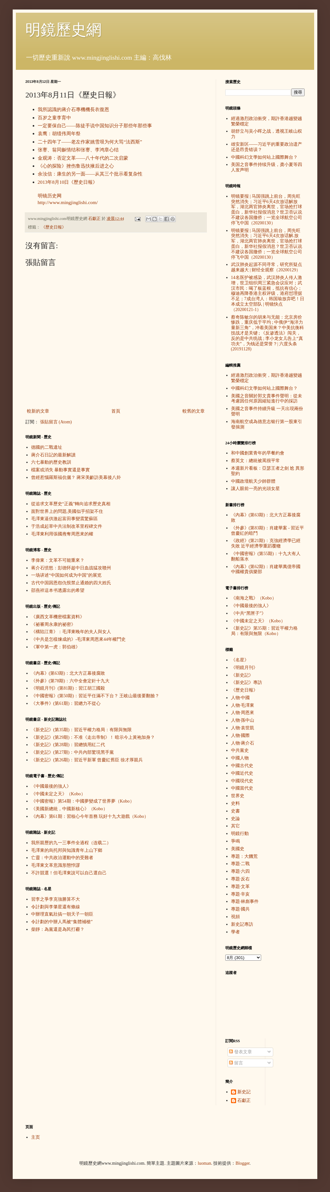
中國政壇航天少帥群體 (253, 481)
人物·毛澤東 (242, 705)
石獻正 (244, 1100)
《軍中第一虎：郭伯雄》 (55, 647)
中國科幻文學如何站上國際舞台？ (264, 157)
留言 (236, 1063)
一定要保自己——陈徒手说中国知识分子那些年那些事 (95, 125)
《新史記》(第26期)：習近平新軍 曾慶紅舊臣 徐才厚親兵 (87, 760)
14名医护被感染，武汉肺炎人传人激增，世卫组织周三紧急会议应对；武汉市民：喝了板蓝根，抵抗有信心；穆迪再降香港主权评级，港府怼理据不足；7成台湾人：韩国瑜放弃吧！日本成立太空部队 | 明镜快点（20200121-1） (267, 293)
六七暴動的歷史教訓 (51, 462)
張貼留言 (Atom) (56, 422)
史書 (235, 811)
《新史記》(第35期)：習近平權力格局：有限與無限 (81, 729)
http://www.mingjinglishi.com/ (68, 202)
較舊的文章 (193, 411)
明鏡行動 (240, 833)
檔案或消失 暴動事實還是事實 (60, 469)
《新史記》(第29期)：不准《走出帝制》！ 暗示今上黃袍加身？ (93, 737)
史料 (235, 803)
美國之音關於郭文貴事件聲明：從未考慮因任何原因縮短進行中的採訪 (266, 399)
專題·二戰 (240, 863)
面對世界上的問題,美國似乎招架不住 (67, 511)
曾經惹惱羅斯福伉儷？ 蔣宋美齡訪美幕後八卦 (76, 477)
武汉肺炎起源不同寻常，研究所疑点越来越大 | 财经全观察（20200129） (266, 267)
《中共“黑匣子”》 (248, 613)
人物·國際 (240, 735)
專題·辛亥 (240, 894)
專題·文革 (240, 886)
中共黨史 (240, 750)
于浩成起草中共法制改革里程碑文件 (66, 526)
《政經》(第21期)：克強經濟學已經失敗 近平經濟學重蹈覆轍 (265, 543)
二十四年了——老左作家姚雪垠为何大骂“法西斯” (90, 141)
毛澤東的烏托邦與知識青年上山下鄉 (66, 850)
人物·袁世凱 (242, 727)
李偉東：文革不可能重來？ (57, 560)
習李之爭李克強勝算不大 (55, 899)
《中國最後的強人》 (51, 786)
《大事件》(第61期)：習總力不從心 (66, 703)
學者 (235, 932)
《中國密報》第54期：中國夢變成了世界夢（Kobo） (82, 801)
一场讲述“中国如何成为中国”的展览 (66, 575)
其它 (235, 826)
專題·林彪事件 (245, 901)
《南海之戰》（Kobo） (253, 598)
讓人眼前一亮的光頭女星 (255, 488)
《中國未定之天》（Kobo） (58, 793)
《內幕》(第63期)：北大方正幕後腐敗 (68, 673)
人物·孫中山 (242, 720)
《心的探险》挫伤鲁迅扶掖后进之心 (76, 166)
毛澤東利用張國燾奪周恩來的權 (62, 534)
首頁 (115, 411)
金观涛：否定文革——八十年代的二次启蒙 (83, 158)
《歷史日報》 (53, 227)
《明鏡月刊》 (244, 667)
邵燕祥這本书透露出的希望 (57, 590)
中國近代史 (242, 773)
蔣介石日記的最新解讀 (53, 455)
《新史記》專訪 (246, 682)
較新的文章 (38, 411)
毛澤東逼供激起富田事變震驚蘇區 (64, 518)
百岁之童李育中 (54, 117)
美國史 (237, 848)
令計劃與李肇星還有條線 (55, 906)
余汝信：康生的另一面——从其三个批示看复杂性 (90, 173)
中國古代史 (242, 765)
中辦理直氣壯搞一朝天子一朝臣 (62, 914)
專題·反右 (240, 879)
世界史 (237, 795)
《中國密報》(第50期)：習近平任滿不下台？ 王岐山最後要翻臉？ (95, 695)
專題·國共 (240, 909)
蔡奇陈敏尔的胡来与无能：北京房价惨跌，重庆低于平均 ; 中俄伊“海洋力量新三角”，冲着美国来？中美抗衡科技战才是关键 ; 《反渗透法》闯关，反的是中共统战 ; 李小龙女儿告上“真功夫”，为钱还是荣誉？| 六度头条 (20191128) (267, 333)
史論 (235, 818)
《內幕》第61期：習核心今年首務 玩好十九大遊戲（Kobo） (90, 816)
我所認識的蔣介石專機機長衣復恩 (73, 109)
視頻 (235, 916)
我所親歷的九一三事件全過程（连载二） (71, 842)
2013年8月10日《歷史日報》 (68, 182)
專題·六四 (240, 871)
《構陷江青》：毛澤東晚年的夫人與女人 (71, 631)
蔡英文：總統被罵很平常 (255, 460)
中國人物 (240, 758)
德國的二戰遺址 (46, 447)
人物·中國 (240, 697)
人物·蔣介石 (242, 743)
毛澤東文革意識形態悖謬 (55, 865)
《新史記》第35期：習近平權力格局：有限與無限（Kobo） (264, 631)
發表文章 (240, 1052)
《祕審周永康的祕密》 (53, 624)
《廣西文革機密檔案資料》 (57, 616)
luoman (204, 1163)
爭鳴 (235, 841)
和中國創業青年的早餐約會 (257, 453)
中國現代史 (242, 780)
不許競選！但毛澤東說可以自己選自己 (69, 873)
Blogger (242, 1163)
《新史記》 (242, 675)
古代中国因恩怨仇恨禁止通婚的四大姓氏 (71, 582)
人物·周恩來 (242, 712)
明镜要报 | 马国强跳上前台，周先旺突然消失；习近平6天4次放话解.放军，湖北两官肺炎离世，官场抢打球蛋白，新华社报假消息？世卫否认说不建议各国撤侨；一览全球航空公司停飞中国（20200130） (266, 244)
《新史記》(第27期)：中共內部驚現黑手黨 (72, 752)
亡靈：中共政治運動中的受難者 (62, 857)
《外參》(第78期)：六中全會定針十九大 (70, 681)
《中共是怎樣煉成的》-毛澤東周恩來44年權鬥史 (78, 639)
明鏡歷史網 (63, 29)
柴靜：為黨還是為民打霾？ (57, 929)
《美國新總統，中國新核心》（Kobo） (69, 808)
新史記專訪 (242, 924)
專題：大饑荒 (244, 856)
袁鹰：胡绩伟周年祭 (59, 133)
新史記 (244, 1091)
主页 (35, 1137)
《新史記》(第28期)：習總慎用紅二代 (68, 744)
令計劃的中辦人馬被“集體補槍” (62, 921)
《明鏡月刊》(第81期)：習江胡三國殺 (68, 688)
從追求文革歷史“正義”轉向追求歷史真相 (70, 503)
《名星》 (240, 660)
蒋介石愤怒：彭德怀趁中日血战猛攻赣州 (71, 568)
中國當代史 (242, 788)
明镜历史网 (50, 195)
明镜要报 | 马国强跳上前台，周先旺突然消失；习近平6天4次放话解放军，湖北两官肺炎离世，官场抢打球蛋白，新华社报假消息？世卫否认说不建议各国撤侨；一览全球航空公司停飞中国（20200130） (266, 209)
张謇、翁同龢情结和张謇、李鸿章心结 (78, 149)
